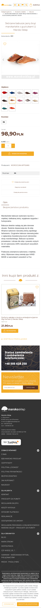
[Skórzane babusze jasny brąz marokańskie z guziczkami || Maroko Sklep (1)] (20, 60)
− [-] (3, 146)
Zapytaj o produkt (20, 187)
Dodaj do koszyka (18, 154)
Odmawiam (9, 604)
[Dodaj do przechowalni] (4, 44)
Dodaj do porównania (20, 192)
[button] (5, 202)
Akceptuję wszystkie (27, 604)
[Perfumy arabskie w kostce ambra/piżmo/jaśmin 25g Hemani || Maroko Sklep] (19, 318)
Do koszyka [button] (10, 331)
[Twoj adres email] (13, 387)
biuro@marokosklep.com (12, 421)
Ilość (5, 142)
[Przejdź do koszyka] (36, 5)
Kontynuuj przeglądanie (14, 339)
